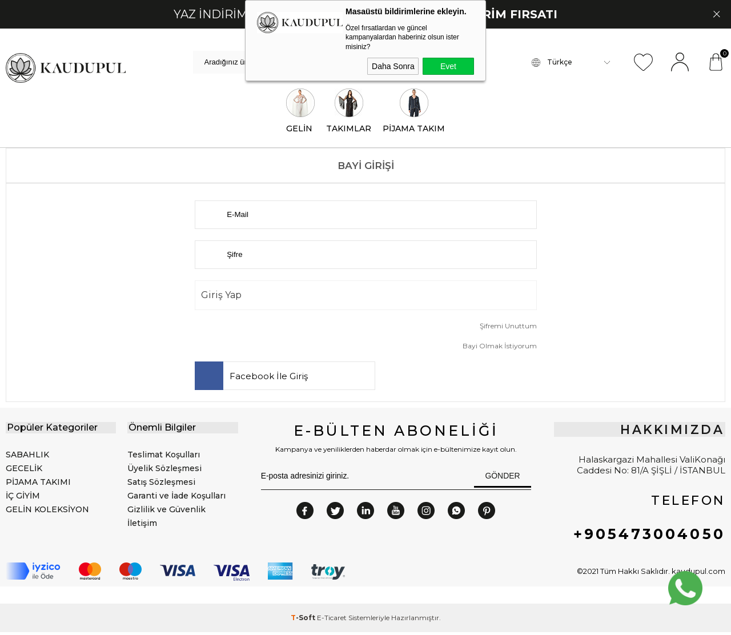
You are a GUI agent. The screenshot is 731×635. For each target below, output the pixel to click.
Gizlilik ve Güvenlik (166, 512)
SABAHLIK (27, 457)
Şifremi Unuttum (508, 328)
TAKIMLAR (348, 113)
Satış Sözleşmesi (161, 484)
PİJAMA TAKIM (414, 113)
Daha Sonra (393, 66)
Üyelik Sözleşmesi (164, 471)
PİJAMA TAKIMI (38, 484)
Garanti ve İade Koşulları (176, 498)
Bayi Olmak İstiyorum (500, 348)
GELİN (300, 113)
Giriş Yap (221, 297)
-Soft (304, 620)
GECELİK (24, 471)
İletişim (142, 525)
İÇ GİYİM (23, 498)
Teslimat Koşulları (163, 457)
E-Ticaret (332, 620)
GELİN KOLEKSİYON (47, 512)
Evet (448, 66)
